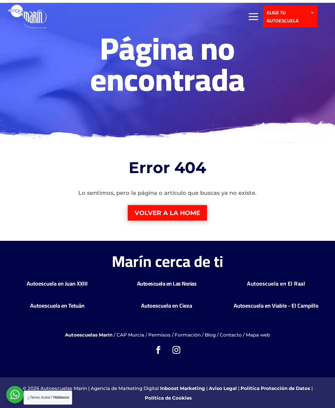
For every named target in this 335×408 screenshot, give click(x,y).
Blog (210, 335)
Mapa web (258, 335)
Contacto (231, 335)
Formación (188, 335)
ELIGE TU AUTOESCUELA (283, 17)
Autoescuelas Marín (88, 335)
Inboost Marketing (182, 388)
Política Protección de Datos (275, 388)
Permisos (159, 335)
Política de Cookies (168, 398)
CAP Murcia (130, 335)
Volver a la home (167, 213)
